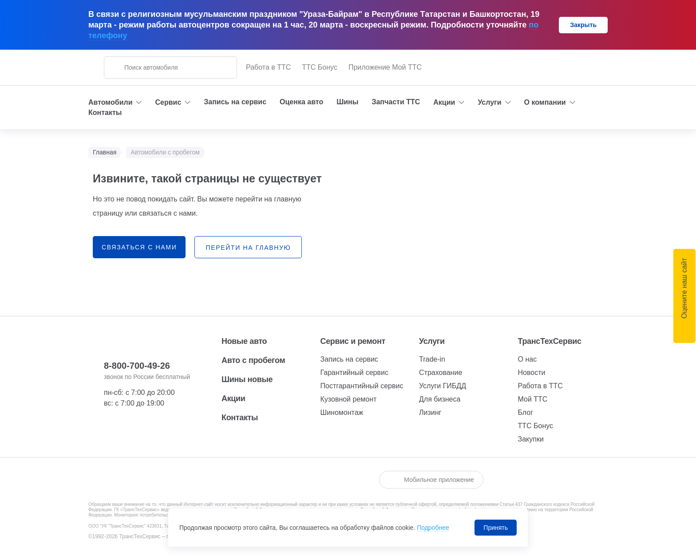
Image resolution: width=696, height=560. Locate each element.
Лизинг (430, 412)
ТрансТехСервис (549, 341)
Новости (532, 372)
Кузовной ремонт (348, 399)
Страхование (440, 372)
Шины (347, 102)
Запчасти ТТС (396, 102)
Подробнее (433, 527)
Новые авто (244, 341)
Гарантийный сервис (354, 372)
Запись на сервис (235, 102)
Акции (233, 398)
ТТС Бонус (319, 67)
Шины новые (247, 379)
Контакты (105, 112)
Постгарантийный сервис (361, 386)
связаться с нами (139, 247)
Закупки (531, 439)
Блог (526, 412)
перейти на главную (248, 247)
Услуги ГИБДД (442, 386)
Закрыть (583, 24)
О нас (527, 359)
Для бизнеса (439, 399)
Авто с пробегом (253, 360)
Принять (495, 527)
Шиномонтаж (342, 412)
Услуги (432, 341)
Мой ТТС (533, 399)
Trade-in (432, 359)
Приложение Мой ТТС (385, 67)
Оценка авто (301, 102)
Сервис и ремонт (352, 341)
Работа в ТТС (268, 67)
